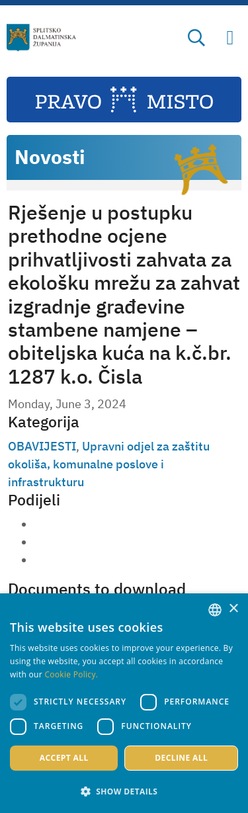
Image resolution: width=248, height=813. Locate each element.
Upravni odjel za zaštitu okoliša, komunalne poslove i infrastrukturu (109, 464)
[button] (124, 791)
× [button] (233, 609)
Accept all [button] (64, 757)
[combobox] (215, 610)
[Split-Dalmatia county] (42, 38)
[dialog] (124, 703)
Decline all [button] (181, 757)
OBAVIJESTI (42, 446)
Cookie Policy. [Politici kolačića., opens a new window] (71, 674)
